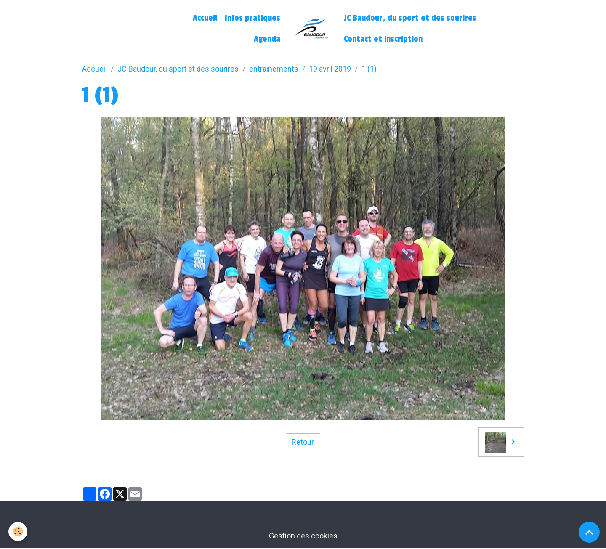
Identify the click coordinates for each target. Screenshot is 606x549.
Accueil (205, 18)
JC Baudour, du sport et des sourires (410, 18)
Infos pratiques (252, 18)
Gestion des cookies (303, 535)
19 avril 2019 (330, 68)
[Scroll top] (589, 532)
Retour (303, 442)
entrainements (273, 68)
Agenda (267, 39)
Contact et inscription (383, 39)
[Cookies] (17, 531)
